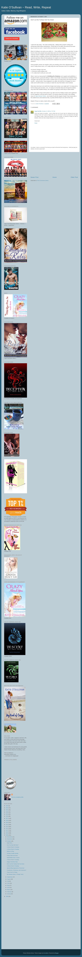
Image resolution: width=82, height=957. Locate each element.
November (9, 839)
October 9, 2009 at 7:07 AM (48, 111)
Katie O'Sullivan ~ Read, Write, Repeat (26, 7)
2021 (7, 809)
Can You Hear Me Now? (12, 845)
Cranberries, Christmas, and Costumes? (16, 870)
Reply (36, 123)
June (8, 883)
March (8, 889)
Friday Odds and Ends (12, 855)
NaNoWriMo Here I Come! (13, 857)
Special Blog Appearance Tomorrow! (15, 868)
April (8, 887)
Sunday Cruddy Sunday (12, 853)
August (9, 879)
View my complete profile (17, 797)
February (9, 891)
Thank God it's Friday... (12, 872)
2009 (7, 835)
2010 (7, 833)
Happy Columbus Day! (12, 861)
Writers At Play (10, 851)
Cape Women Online (40, 96)
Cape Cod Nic (38, 111)
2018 (7, 816)
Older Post (74, 177)
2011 (7, 831)
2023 (7, 805)
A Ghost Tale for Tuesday (13, 849)
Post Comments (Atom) (42, 180)
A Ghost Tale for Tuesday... (13, 847)
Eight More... (10, 843)
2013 (7, 826)
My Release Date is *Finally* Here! (15, 874)
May (8, 885)
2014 (7, 824)
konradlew (45, 953)
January (9, 893)
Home (55, 177)
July (8, 881)
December (9, 836)
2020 (7, 812)
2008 (7, 896)
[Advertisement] (54, 164)
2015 (7, 822)
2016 (7, 820)
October (9, 841)
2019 (7, 814)
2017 (7, 818)
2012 (7, 828)
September (10, 877)
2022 (7, 807)
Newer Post (34, 177)
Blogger (57, 953)
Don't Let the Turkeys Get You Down (15, 863)
